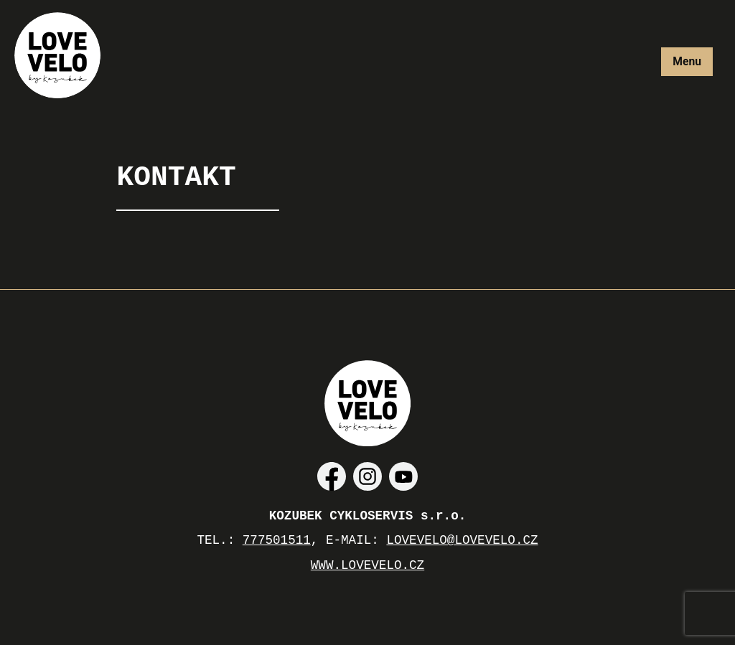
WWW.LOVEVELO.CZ (367, 565)
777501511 (277, 540)
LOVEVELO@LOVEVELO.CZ (462, 540)
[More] (687, 61)
